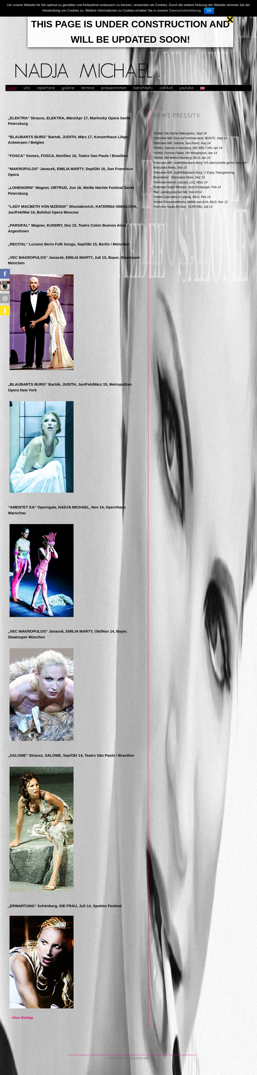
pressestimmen (114, 87)
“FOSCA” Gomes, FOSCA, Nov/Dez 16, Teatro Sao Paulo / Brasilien (68, 155)
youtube (186, 87)
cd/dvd (166, 87)
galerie (67, 87)
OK (209, 11)
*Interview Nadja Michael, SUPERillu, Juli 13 (182, 207)
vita (26, 87)
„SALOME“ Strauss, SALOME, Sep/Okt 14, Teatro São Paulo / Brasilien (71, 755)
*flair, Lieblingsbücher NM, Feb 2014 (177, 192)
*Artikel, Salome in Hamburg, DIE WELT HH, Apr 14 (187, 148)
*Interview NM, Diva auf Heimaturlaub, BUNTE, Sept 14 (190, 138)
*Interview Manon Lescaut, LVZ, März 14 (180, 182)
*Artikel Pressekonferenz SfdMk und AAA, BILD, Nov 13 (190, 202)
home (12, 87)
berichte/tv (143, 87)
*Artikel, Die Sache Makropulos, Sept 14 (180, 133)
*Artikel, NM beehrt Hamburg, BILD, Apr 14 (181, 158)
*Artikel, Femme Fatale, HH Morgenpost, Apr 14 (185, 153)
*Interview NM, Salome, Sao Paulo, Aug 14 (181, 143)
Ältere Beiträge (20, 1017)
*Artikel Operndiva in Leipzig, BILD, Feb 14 (181, 197)
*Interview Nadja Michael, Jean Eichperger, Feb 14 (187, 187)
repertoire (46, 87)
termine (87, 87)
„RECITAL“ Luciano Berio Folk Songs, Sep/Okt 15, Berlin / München (68, 244)
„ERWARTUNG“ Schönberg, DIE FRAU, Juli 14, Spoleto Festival (65, 906)
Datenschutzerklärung (185, 10)
